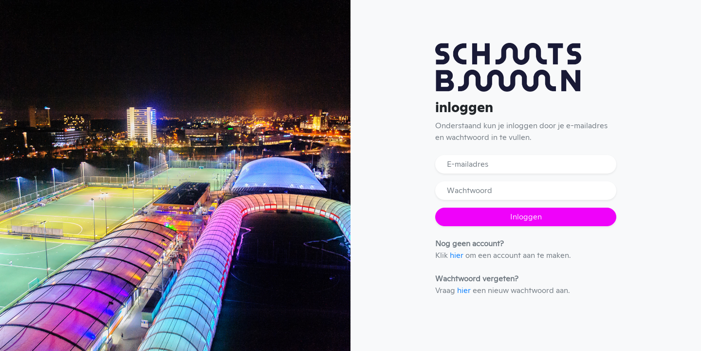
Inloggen (526, 217)
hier (456, 255)
